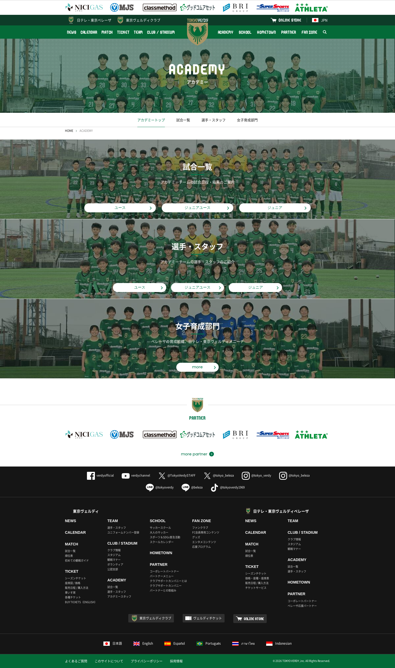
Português (208, 643)
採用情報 (176, 661)
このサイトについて (109, 661)
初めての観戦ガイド (77, 560)
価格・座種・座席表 (257, 578)
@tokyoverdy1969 (227, 487)
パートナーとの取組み (163, 590)
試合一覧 (183, 119)
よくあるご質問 (76, 661)
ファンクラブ (200, 528)
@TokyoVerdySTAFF (176, 475)
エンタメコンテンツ (204, 542)
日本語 (112, 643)
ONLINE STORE (290, 20)
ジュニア (274, 207)
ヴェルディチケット (207, 618)
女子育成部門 (247, 119)
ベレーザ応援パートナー (302, 606)
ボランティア (115, 564)
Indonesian (279, 643)
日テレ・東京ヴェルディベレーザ (281, 511)
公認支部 (112, 569)
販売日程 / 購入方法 (76, 588)
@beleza (192, 487)
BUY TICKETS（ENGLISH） (81, 602)
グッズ (196, 537)
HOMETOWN (266, 32)
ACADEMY (225, 32)
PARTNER (288, 32)
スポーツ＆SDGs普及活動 (165, 537)
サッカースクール (160, 528)
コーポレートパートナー (164, 571)
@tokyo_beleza (218, 475)
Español (174, 643)
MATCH (107, 32)
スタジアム (114, 555)
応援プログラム (201, 547)
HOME (69, 130)
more (197, 367)
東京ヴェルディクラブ (143, 20)
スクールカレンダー (162, 542)
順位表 (69, 556)
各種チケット (73, 597)
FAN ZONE (309, 32)
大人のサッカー (159, 532)
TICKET (123, 32)
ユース (120, 207)
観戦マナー (114, 560)
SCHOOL (245, 32)
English (143, 643)
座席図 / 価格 (72, 583)
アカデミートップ (151, 119)
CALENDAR (89, 32)
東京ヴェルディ (86, 511)
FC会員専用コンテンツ (205, 532)
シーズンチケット (75, 578)
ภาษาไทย (243, 643)
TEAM (138, 32)
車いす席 (70, 592)
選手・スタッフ (213, 119)
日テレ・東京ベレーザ (94, 20)
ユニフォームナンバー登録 (123, 532)
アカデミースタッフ (119, 596)
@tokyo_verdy (256, 475)
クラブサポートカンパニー (166, 586)
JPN (319, 20)
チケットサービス (255, 588)
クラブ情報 (114, 550)
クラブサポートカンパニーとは (168, 581)
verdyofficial (100, 475)
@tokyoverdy (160, 487)
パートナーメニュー (162, 576)
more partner (194, 454)
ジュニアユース (197, 207)
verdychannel (136, 475)
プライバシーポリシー (147, 661)
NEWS (71, 32)
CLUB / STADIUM (161, 32)
